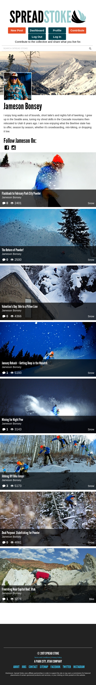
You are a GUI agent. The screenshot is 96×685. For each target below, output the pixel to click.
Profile (57, 30)
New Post (17, 30)
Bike (91, 599)
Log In (57, 36)
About (16, 667)
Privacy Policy (56, 657)
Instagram (79, 667)
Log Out (37, 36)
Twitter (67, 667)
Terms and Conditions (42, 657)
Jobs (24, 667)
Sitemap (44, 667)
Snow (91, 203)
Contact (33, 667)
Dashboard (37, 30)
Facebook (55, 667)
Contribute (77, 30)
